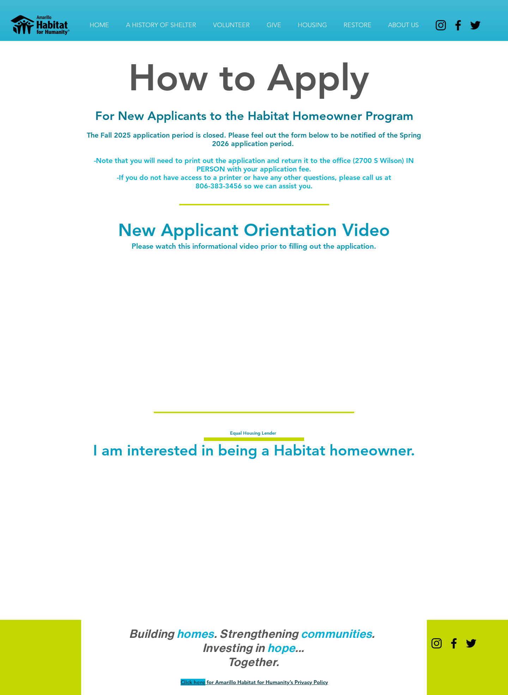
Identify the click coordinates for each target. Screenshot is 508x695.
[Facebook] (458, 25)
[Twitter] (475, 25)
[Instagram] (441, 25)
